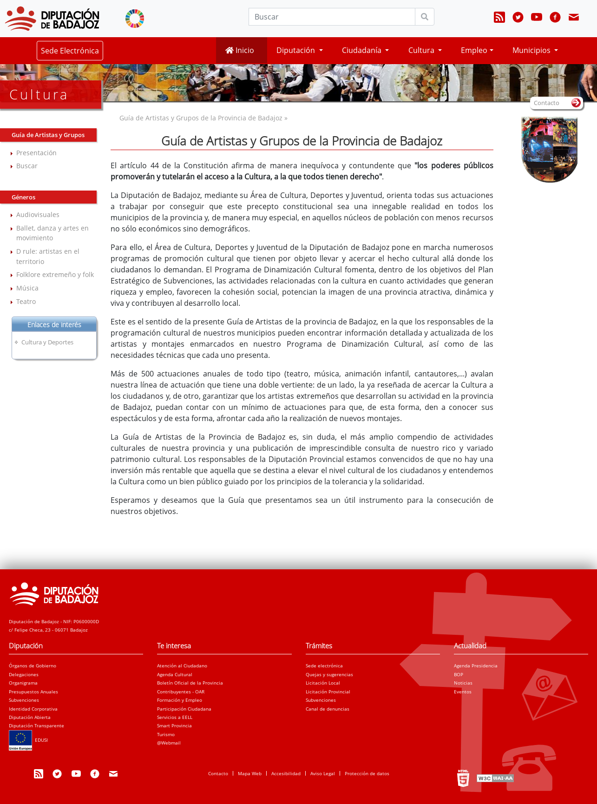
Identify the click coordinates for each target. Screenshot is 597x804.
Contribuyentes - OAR (180, 691)
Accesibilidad (286, 773)
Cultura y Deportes (47, 342)
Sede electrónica (324, 665)
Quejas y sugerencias (329, 674)
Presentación (36, 152)
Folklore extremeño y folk (55, 274)
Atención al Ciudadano (182, 665)
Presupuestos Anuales (33, 691)
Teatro (26, 301)
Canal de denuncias (327, 708)
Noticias (463, 682)
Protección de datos (367, 773)
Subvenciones (24, 700)
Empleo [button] (474, 50)
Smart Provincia (174, 725)
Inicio (239, 50)
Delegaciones (24, 674)
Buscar (27, 165)
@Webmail (169, 742)
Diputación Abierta (30, 717)
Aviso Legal (322, 773)
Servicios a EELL (174, 717)
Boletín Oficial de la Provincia (190, 682)
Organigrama (23, 682)
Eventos (463, 691)
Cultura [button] (422, 50)
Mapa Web (250, 773)
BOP (458, 674)
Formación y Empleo (179, 700)
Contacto (218, 773)
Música (27, 287)
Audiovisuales (37, 214)
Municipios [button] (532, 50)
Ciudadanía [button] (362, 50)
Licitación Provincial (328, 691)
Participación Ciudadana (184, 708)
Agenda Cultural (174, 674)
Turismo (166, 734)
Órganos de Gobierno (32, 665)
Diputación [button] (296, 50)
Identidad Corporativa (33, 708)
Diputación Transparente (36, 725)
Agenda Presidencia (476, 665)
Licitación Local (323, 682)
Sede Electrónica (70, 51)
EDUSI (28, 740)
